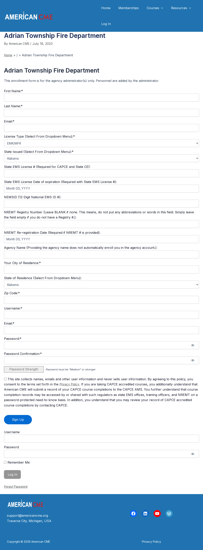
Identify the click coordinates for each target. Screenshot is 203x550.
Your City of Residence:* (22, 263)
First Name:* (13, 91)
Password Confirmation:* (23, 354)
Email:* (9, 121)
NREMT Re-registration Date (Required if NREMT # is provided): (52, 233)
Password (11, 447)
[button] (151, 541)
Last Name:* (13, 106)
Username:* (13, 308)
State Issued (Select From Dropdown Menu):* (39, 152)
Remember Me (17, 462)
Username (12, 432)
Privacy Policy (70, 384)
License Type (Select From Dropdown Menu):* (39, 136)
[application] (157, 8)
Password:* (12, 339)
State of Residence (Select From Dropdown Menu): (42, 278)
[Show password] (192, 345)
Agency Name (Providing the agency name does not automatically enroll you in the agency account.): (80, 248)
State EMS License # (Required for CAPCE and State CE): (47, 167)
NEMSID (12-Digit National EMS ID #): (32, 197)
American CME (75, 16)
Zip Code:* (12, 293)
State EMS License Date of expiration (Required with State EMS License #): (60, 182)
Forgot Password (17, 487)
